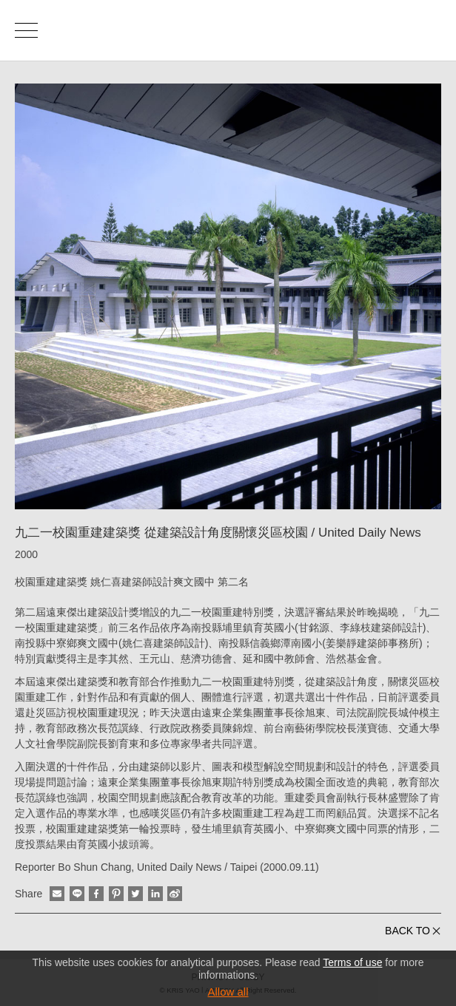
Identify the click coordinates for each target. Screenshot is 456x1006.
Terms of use (352, 962)
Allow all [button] (227, 991)
